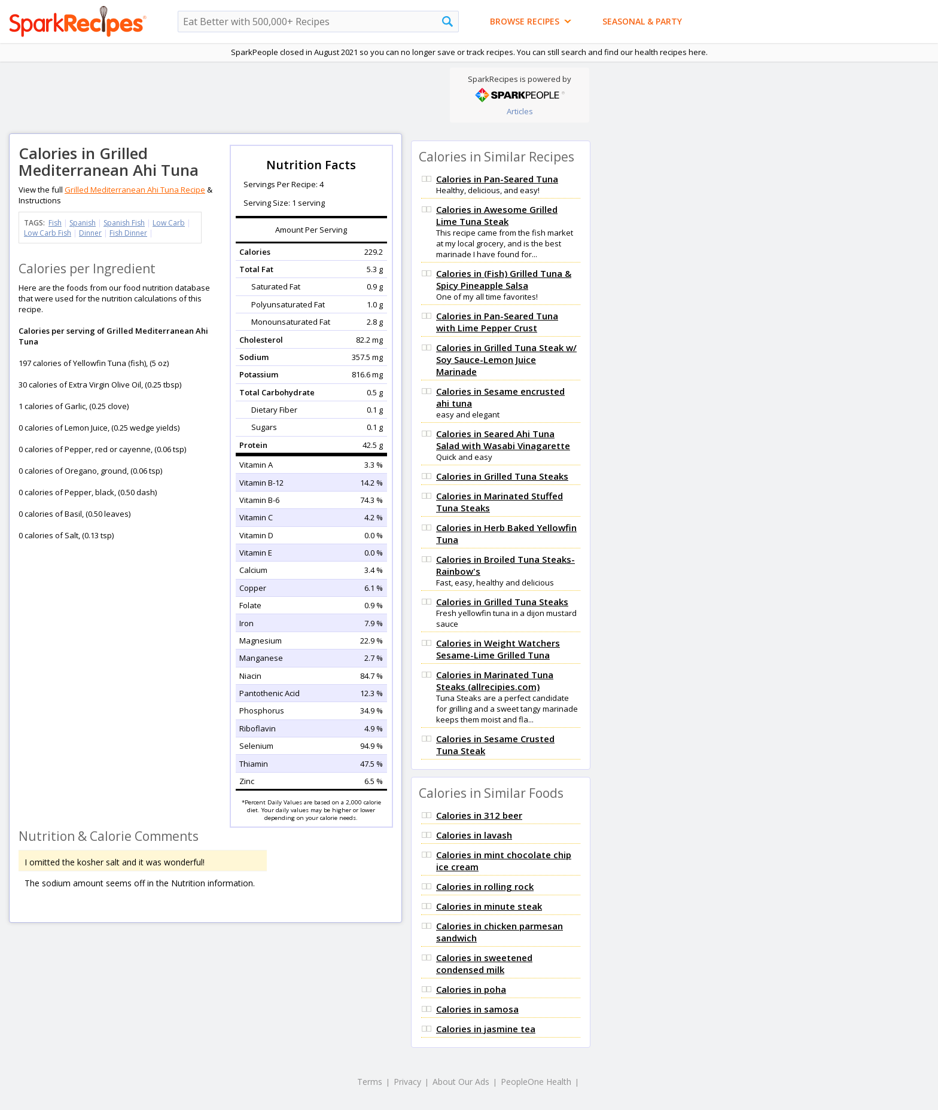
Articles (520, 111)
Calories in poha (471, 989)
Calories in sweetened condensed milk (484, 963)
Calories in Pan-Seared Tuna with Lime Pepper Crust (497, 322)
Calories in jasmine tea (485, 1029)
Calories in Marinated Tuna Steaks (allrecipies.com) (494, 681)
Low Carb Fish (47, 233)
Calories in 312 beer (479, 815)
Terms (369, 1081)
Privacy (407, 1081)
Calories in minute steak (489, 906)
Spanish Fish (124, 223)
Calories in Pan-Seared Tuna (497, 179)
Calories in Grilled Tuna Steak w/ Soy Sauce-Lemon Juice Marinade (506, 359)
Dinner (90, 233)
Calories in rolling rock (485, 886)
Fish (55, 223)
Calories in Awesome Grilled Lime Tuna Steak (497, 215)
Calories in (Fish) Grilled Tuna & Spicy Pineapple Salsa (503, 279)
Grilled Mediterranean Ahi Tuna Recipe (135, 189)
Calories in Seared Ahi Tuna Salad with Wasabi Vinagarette (503, 440)
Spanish (82, 223)
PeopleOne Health (536, 1081)
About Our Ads (461, 1081)
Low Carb (169, 223)
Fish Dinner (128, 233)
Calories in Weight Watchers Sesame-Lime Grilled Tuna (498, 649)
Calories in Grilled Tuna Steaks (502, 476)
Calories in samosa (477, 1009)
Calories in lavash (474, 835)
